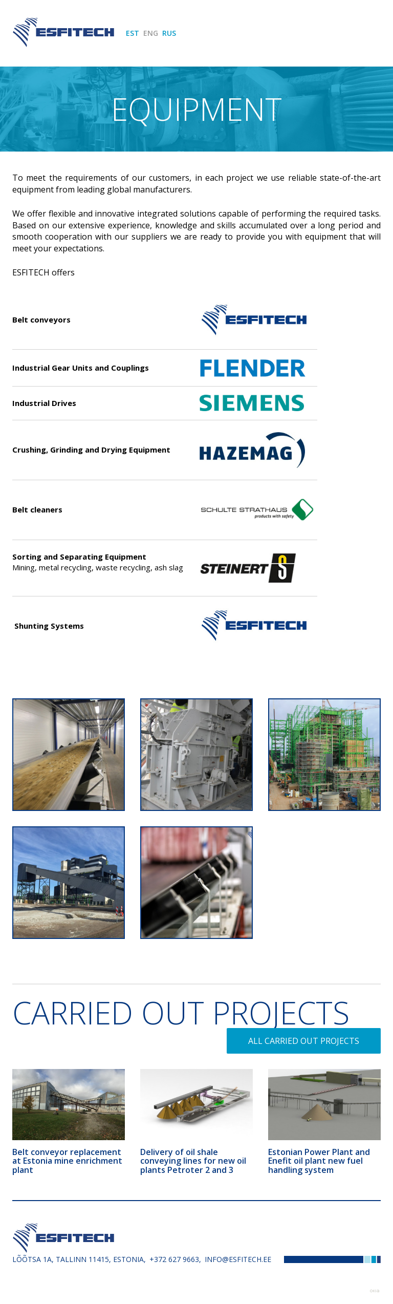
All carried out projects (303, 1040)
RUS (169, 33)
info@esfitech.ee (238, 1259)
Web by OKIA (374, 1291)
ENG (150, 33)
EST (132, 33)
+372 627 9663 (174, 1259)
